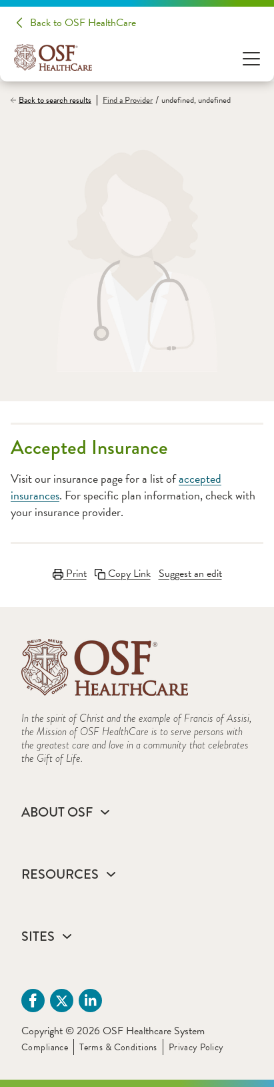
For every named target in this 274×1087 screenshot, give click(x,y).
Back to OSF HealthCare (83, 22)
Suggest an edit (190, 574)
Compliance (44, 1047)
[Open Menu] (251, 57)
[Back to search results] (54, 100)
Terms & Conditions (118, 1047)
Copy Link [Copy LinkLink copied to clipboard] (123, 574)
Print (70, 574)
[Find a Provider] (125, 100)
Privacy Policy (196, 1047)
